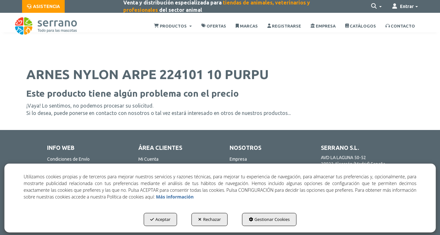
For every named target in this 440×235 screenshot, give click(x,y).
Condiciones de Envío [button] (68, 159)
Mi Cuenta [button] (148, 159)
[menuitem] (43, 6)
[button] (43, 6)
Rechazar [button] (209, 219)
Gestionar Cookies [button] (269, 219)
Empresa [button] (238, 159)
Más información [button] (175, 197)
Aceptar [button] (160, 219)
